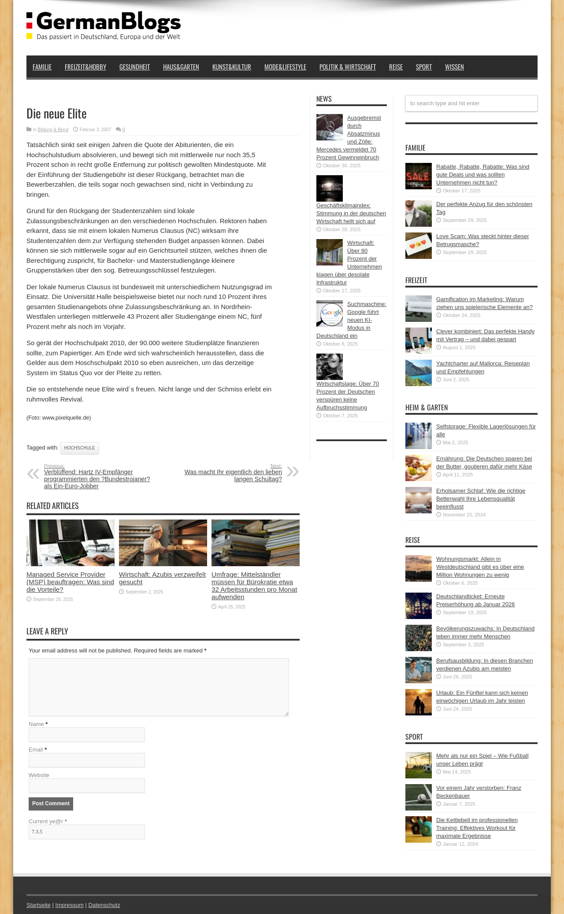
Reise (396, 66)
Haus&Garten (181, 66)
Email (36, 749)
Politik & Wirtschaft (347, 66)
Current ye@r (48, 821)
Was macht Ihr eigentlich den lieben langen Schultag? (228, 473)
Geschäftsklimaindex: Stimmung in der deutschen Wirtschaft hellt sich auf (351, 213)
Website (39, 775)
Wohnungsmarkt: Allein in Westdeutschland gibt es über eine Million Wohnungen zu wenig (480, 567)
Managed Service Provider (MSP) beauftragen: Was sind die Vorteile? (70, 582)
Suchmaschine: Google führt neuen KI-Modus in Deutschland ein (351, 320)
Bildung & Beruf (53, 129)
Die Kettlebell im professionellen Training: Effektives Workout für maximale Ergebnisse (477, 828)
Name (36, 724)
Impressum (70, 905)
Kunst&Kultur (231, 66)
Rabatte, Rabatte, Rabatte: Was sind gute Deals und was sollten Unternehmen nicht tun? (482, 174)
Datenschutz (104, 905)
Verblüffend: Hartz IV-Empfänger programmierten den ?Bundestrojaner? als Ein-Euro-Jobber (98, 476)
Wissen (454, 66)
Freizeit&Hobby (85, 66)
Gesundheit (134, 66)
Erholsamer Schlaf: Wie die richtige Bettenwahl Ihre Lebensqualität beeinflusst (480, 498)
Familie (42, 66)
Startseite (38, 905)
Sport (424, 66)
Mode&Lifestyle (285, 66)
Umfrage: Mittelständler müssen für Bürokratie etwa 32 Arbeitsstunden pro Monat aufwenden (254, 586)
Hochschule (79, 448)
